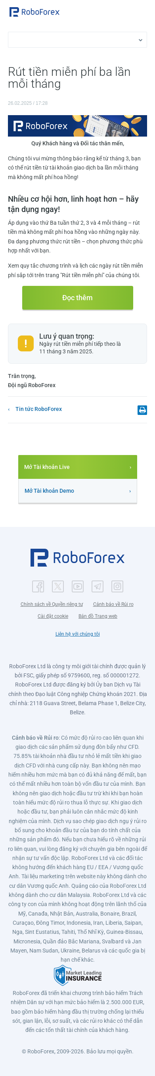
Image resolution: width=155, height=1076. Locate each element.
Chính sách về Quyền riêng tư (52, 604)
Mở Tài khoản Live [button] (47, 467)
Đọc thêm (77, 297)
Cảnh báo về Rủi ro (113, 604)
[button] (34, 12)
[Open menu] (141, 12)
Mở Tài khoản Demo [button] (49, 491)
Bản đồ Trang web (97, 616)
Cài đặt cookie (53, 616)
